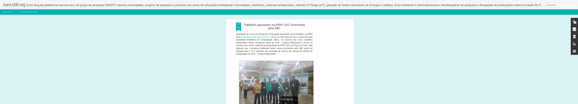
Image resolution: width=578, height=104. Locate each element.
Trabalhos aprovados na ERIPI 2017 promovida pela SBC (274, 26)
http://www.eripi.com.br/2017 (255, 37)
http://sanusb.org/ (29, 12)
